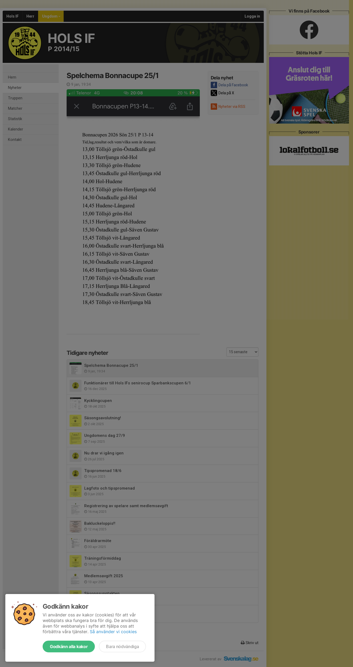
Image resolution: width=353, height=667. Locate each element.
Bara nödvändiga (122, 646)
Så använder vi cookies (113, 631)
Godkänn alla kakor (69, 646)
